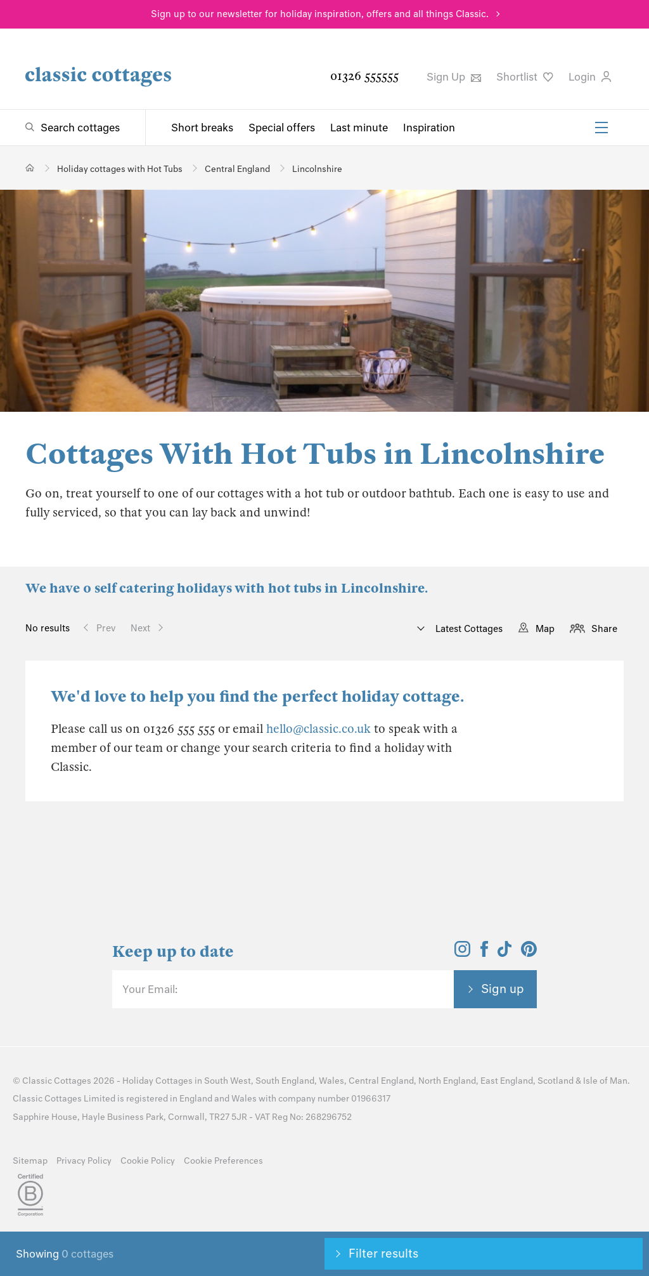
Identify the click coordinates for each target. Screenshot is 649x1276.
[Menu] (601, 127)
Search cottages (80, 127)
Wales (331, 1080)
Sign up (502, 988)
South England (284, 1080)
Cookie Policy (147, 1160)
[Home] (30, 168)
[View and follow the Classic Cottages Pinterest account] (529, 953)
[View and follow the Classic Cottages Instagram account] (462, 953)
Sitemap (30, 1160)
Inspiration (429, 127)
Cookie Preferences (223, 1160)
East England (506, 1080)
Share (604, 629)
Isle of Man (605, 1080)
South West (227, 1080)
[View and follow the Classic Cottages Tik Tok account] (504, 953)
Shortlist (524, 76)
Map (545, 629)
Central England (381, 1080)
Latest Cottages (468, 629)
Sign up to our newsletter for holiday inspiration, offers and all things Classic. (320, 14)
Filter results (383, 1253)
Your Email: (149, 989)
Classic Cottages (56, 1080)
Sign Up (454, 76)
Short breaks (202, 127)
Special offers (281, 127)
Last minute (359, 127)
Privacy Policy (84, 1160)
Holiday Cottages (157, 1080)
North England (447, 1080)
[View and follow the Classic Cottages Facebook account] (484, 953)
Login (590, 76)
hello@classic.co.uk (318, 728)
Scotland (555, 1080)
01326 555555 (364, 76)
